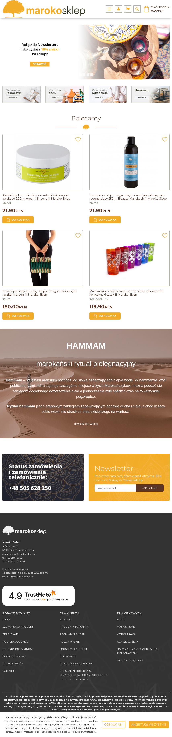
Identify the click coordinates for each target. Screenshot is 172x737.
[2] (88, 74)
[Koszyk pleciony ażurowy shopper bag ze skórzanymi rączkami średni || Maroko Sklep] (39, 292)
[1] (84, 74)
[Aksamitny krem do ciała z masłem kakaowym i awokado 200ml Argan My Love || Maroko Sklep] (36, 196)
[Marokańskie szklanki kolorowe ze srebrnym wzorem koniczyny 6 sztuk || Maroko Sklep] (126, 292)
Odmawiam (113, 724)
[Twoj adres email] (115, 488)
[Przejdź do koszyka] (160, 9)
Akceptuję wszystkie (148, 724)
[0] (80, 74)
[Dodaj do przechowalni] (78, 140)
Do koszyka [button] (18, 220)
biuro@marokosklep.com (23, 553)
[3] (91, 74)
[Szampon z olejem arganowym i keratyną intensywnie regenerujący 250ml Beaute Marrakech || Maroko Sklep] (128, 196)
